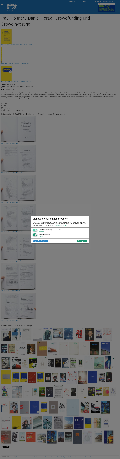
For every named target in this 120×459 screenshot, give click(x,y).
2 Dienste (41, 231)
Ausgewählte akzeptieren (40, 241)
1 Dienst (40, 236)
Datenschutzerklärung (60, 225)
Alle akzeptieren (82, 241)
